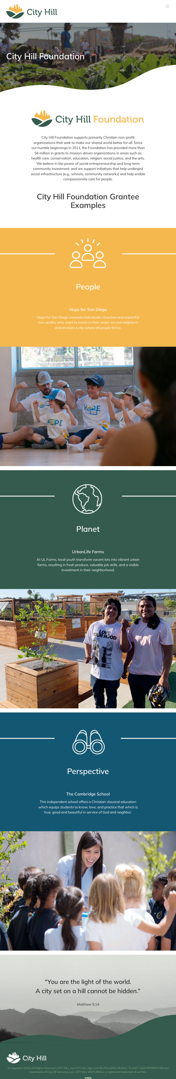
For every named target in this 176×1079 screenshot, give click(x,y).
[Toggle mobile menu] (168, 6)
